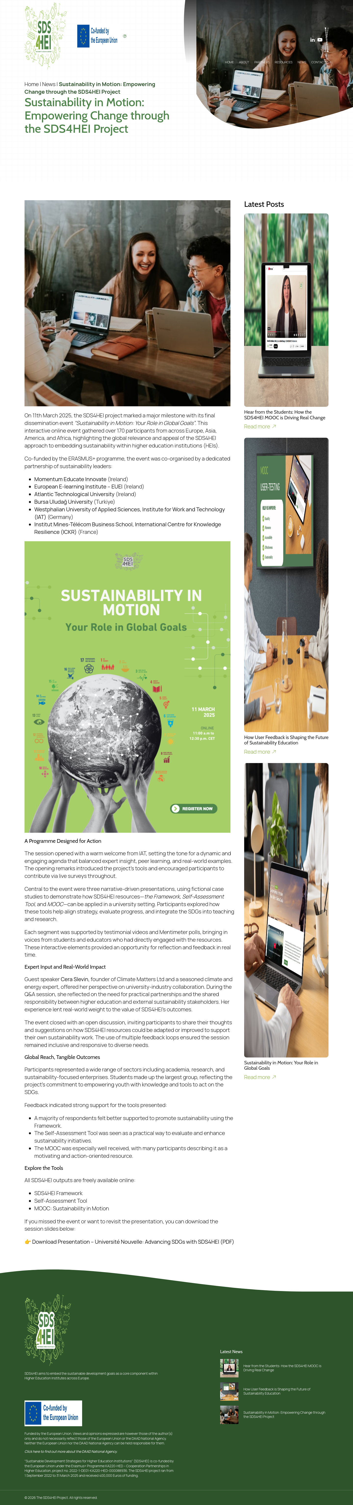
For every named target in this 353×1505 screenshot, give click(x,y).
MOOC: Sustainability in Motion (71, 1208)
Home (229, 62)
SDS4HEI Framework (58, 1193)
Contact (318, 62)
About (244, 62)
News (302, 62)
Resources (283, 62)
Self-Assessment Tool (60, 1200)
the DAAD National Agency (146, 1438)
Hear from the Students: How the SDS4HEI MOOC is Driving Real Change (282, 1367)
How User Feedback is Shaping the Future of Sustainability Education (276, 1391)
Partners (262, 62)
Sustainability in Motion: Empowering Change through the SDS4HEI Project (284, 1414)
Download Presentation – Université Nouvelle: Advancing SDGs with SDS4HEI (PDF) (133, 1241)
